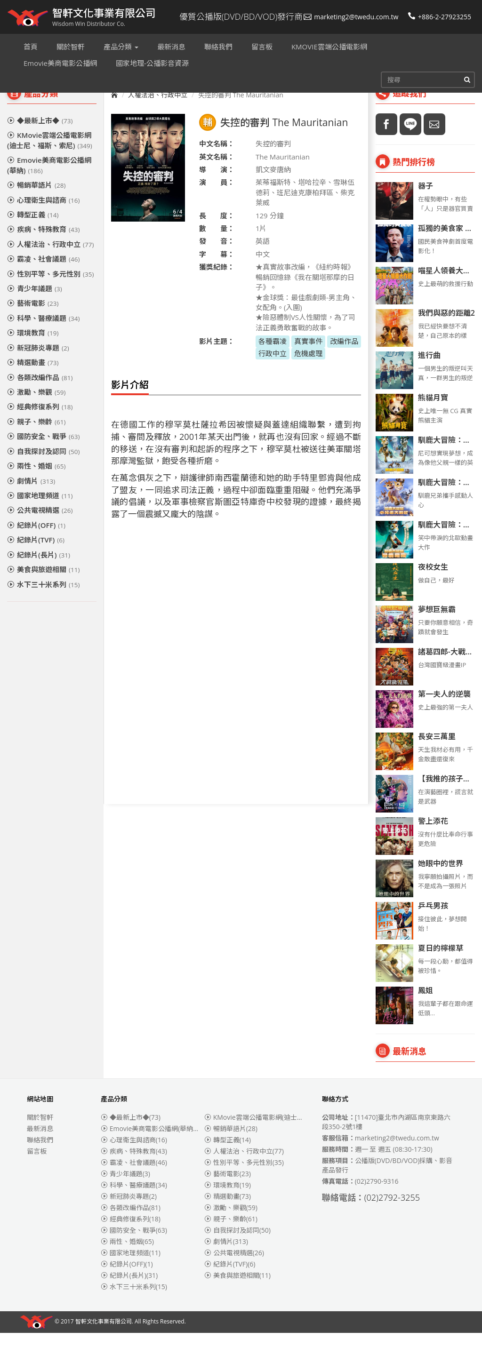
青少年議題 (34, 302)
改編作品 (344, 355)
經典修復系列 (39, 420)
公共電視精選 (39, 524)
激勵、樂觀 (36, 406)
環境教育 (32, 346)
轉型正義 (32, 228)
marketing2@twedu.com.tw (351, 16)
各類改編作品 (39, 391)
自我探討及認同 (43, 465)
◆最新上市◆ (39, 134)
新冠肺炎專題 (38, 362)
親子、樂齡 (36, 435)
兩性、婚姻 (36, 480)
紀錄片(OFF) (36, 539)
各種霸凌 (272, 355)
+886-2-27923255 (439, 16)
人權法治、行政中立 (50, 258)
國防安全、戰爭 (43, 450)
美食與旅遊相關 (43, 583)
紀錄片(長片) (38, 569)
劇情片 (31, 495)
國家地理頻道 (39, 509)
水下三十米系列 (43, 598)
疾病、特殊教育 (43, 243)
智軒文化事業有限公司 (103, 1336)
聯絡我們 (40, 1153)
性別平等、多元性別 (50, 288)
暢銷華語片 (36, 199)
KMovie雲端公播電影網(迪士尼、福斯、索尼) (49, 154)
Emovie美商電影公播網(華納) (49, 179)
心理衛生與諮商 (43, 214)
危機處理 (308, 367)
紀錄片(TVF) (35, 553)
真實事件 (308, 355)
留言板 (37, 1165)
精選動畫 (32, 376)
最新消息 (40, 1142)
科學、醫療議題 (43, 332)
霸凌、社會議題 (43, 273)
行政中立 (272, 367)
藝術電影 (32, 317)
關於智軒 (40, 1131)
